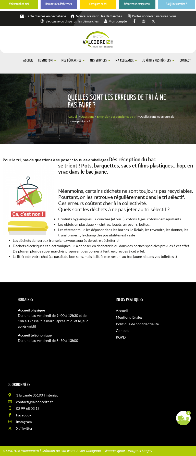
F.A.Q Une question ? (176, 4)
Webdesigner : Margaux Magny (128, 451)
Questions (87, 116)
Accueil (73, 116)
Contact (122, 330)
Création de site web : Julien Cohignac (71, 451)
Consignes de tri (97, 4)
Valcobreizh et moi (19, 4)
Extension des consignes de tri (117, 116)
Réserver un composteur (137, 4)
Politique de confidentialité (137, 324)
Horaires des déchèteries (58, 4)
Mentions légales (129, 317)
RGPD (121, 337)
